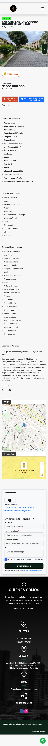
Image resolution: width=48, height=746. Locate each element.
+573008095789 (12, 507)
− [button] (5, 411)
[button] (1, 61)
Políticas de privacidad (24, 608)
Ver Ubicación (19, 470)
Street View (11, 74)
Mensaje (8, 548)
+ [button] (5, 407)
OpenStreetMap (41, 449)
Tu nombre (9, 523)
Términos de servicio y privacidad (33, 570)
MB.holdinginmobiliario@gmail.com (18, 511)
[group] (24, 49)
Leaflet (28, 449)
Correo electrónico (12, 531)
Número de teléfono (12, 539)
